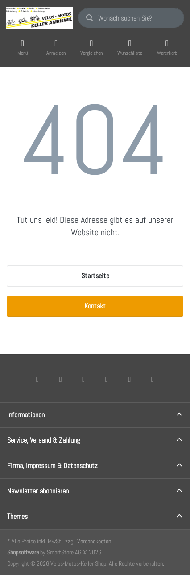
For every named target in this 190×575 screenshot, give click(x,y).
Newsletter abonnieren (38, 491)
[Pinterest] (152, 379)
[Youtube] (130, 379)
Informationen (26, 414)
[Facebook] (37, 379)
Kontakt (95, 306)
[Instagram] (83, 379)
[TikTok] (106, 379)
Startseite (95, 275)
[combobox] (131, 18)
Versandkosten (94, 541)
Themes (17, 516)
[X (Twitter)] (60, 379)
